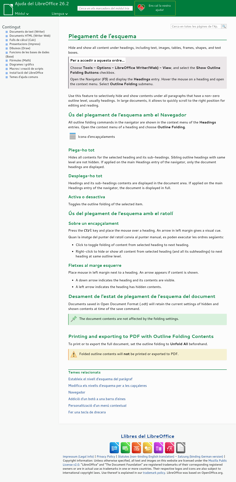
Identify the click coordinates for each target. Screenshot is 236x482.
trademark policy (154, 473)
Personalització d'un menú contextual (97, 405)
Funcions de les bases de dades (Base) (27, 54)
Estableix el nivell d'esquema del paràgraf (100, 378)
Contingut (11, 27)
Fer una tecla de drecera (87, 412)
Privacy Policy (106, 456)
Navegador (76, 392)
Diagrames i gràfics (21, 64)
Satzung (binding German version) (200, 456)
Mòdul (20, 13)
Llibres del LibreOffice (147, 436)
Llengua (58, 13)
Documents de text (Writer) (27, 32)
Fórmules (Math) (20, 60)
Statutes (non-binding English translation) (146, 456)
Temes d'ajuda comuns (23, 77)
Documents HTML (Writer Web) (30, 36)
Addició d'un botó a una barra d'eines (97, 398)
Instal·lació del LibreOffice (26, 73)
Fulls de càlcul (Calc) (22, 40)
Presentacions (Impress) (24, 44)
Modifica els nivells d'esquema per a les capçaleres (107, 385)
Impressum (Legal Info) (78, 456)
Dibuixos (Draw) (19, 48)
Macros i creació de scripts (26, 69)
